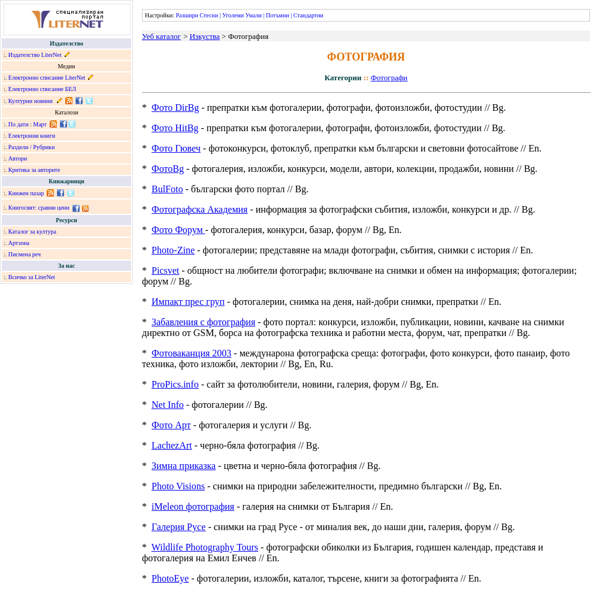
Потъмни (277, 15)
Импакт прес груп (188, 301)
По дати (18, 124)
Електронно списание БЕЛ (42, 89)
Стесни (208, 15)
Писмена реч (24, 254)
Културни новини (30, 101)
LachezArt (172, 445)
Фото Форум (178, 230)
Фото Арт (171, 425)
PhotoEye (170, 578)
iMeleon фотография (193, 506)
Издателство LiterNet (35, 55)
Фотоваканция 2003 (191, 353)
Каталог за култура (32, 231)
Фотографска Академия (199, 209)
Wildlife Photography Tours (205, 547)
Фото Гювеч (176, 148)
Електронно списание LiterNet (47, 77)
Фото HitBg (175, 128)
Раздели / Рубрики (31, 147)
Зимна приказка (184, 466)
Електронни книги (31, 135)
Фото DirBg (175, 107)
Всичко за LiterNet (31, 277)
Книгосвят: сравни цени (38, 207)
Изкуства (204, 36)
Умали (254, 15)
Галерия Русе (178, 527)
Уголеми (233, 15)
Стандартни (308, 15)
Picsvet (165, 270)
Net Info (168, 405)
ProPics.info (175, 384)
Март (40, 124)
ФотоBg (168, 169)
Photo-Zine (173, 250)
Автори (17, 158)
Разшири (187, 15)
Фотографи (389, 77)
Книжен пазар (26, 193)
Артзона (18, 243)
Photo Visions (178, 486)
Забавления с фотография (203, 322)
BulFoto (167, 189)
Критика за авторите (34, 170)
